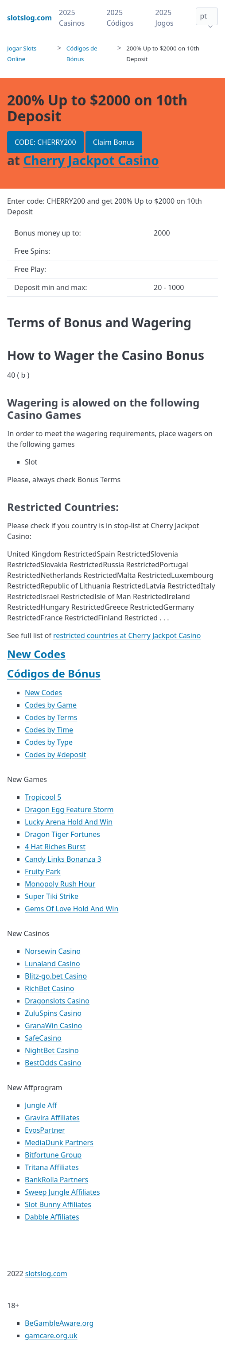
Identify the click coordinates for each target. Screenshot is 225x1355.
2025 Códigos (119, 18)
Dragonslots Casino (57, 1001)
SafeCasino (43, 1038)
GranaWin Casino (53, 1025)
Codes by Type (49, 742)
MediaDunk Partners (59, 1142)
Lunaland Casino (52, 963)
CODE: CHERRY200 (45, 142)
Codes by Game (51, 705)
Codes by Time (49, 730)
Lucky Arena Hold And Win (68, 822)
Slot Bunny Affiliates (58, 1204)
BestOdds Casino (53, 1063)
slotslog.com (46, 1273)
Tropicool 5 (43, 797)
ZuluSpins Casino (53, 1013)
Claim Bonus (114, 142)
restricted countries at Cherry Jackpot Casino (127, 635)
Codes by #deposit (55, 754)
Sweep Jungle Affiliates (62, 1192)
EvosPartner (45, 1130)
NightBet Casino (52, 1050)
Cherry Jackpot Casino (91, 160)
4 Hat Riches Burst (55, 847)
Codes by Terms (51, 717)
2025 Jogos (164, 18)
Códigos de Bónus (54, 673)
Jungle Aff (41, 1105)
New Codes (36, 654)
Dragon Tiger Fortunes (62, 834)
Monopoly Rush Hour (60, 884)
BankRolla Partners (56, 1180)
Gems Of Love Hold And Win (71, 909)
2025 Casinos (72, 18)
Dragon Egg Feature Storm (69, 809)
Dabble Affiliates (52, 1217)
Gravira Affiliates (52, 1118)
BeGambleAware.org (59, 1323)
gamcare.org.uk (51, 1335)
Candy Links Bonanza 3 (63, 859)
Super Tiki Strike (51, 896)
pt (203, 16)
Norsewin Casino (53, 951)
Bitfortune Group (53, 1155)
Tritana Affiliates (52, 1167)
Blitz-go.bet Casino (56, 976)
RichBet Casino (49, 988)
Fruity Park (43, 871)
